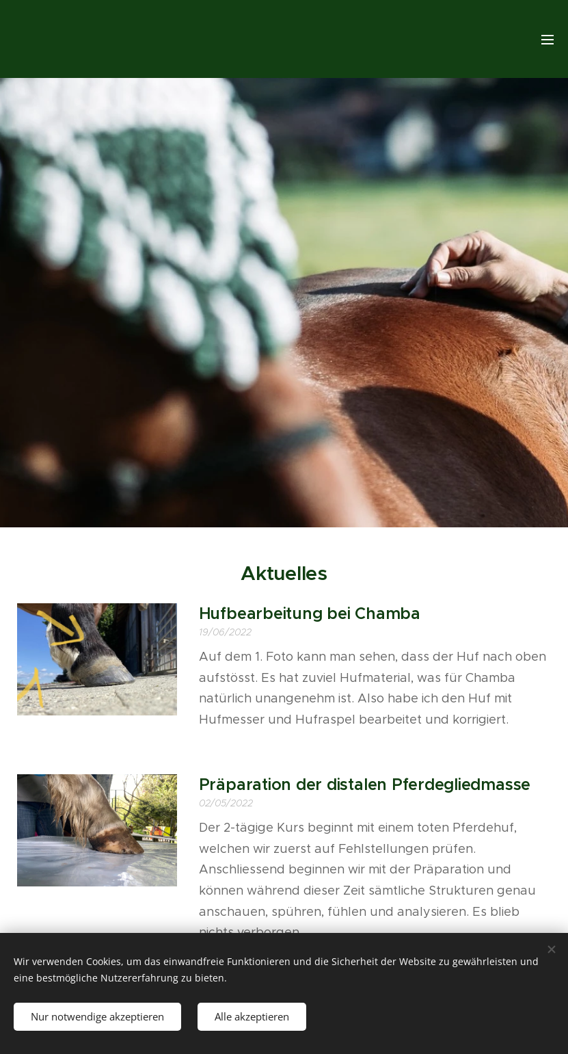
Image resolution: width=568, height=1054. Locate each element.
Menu (547, 39)
